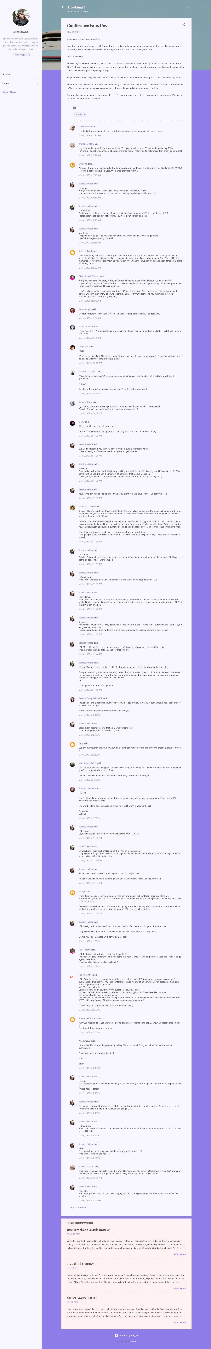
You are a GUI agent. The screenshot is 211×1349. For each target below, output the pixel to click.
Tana (81, 743)
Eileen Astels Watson (89, 276)
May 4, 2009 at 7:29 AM (90, 155)
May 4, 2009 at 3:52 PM (90, 754)
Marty (81, 422)
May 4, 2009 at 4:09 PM (90, 780)
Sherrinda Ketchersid (89, 1018)
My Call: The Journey (80, 1263)
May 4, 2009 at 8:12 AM (90, 197)
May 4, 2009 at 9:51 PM (90, 818)
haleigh (82, 891)
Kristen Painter (86, 144)
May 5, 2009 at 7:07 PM (90, 1032)
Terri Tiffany (84, 949)
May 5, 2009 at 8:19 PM (90, 1113)
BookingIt (76, 7)
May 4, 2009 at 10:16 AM (90, 363)
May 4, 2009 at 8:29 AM (90, 268)
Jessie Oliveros (86, 1166)
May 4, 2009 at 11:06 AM (90, 436)
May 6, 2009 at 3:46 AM (90, 1200)
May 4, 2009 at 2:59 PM (90, 735)
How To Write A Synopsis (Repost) (88, 1229)
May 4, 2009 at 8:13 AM (90, 220)
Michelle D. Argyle (87, 371)
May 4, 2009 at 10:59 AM (90, 413)
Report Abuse (9, 92)
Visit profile (21, 55)
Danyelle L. (84, 346)
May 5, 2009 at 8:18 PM (90, 1068)
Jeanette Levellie (87, 506)
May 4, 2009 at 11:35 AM (90, 455)
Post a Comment (78, 1207)
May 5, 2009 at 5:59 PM (90, 1010)
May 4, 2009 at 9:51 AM (90, 338)
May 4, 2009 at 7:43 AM (90, 175)
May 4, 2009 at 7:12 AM (90, 135)
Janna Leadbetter (87, 326)
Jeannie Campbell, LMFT (90, 698)
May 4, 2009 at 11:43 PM (90, 838)
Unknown (83, 164)
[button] (184, 25)
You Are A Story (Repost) (82, 1297)
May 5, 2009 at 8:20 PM (90, 1135)
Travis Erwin (84, 126)
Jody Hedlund (85, 251)
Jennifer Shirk (85, 402)
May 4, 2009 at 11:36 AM (90, 481)
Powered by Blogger (126, 1335)
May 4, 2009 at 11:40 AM (90, 609)
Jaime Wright (85, 309)
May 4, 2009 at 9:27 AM (90, 318)
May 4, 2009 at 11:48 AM (90, 690)
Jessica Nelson (86, 183)
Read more (180, 1254)
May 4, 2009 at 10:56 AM (90, 393)
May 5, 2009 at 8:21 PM (90, 1158)
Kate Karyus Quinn (87, 763)
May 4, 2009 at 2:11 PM (90, 715)
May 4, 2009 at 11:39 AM (90, 584)
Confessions (80, 114)
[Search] (190, 8)
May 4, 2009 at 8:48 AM (90, 301)
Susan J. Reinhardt (88, 788)
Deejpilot (133, 1341)
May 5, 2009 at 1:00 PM (90, 941)
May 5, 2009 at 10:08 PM (90, 1178)
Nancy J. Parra (86, 975)
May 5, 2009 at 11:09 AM (90, 913)
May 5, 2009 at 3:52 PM (90, 966)
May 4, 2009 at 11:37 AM (90, 564)
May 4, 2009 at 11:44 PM (90, 860)
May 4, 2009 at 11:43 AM (90, 634)
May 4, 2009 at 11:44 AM (90, 654)
